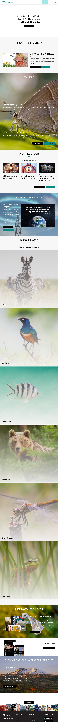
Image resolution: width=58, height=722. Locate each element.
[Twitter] (7, 719)
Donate (17, 720)
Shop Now (29, 702)
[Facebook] (3, 719)
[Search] (55, 2)
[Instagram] (9, 719)
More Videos (37, 143)
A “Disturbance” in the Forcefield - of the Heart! (28, 177)
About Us (17, 717)
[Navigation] (51, 2)
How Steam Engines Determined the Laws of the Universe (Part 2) (46, 178)
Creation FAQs (50, 143)
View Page (35, 632)
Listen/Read (35, 66)
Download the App (49, 648)
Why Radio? (8, 230)
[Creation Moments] (8, 2)
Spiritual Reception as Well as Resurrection (10, 177)
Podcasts (50, 187)
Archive (46, 66)
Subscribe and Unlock (9, 686)
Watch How (29, 26)
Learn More (7, 227)
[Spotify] (12, 719)
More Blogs (39, 187)
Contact (17, 718)
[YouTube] (5, 719)
